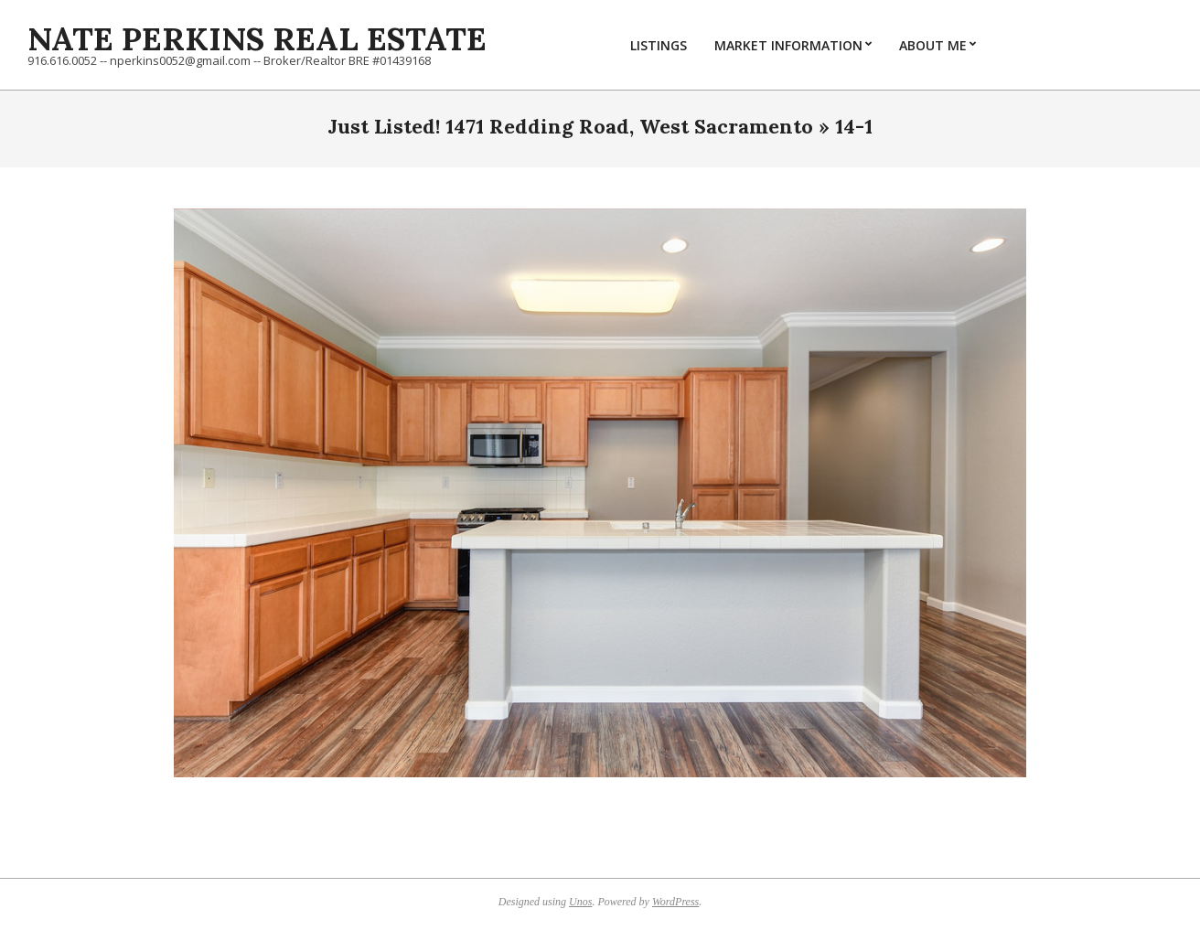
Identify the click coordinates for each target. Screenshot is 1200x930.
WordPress (675, 901)
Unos (580, 901)
